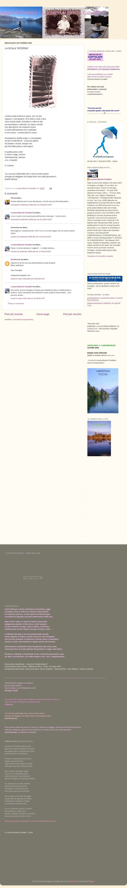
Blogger (91, 881)
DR (12, 198)
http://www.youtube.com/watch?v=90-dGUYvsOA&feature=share (30, 821)
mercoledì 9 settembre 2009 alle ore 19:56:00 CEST (31, 205)
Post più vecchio (72, 314)
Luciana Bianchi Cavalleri (21, 213)
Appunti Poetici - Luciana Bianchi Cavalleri (52, 13)
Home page (43, 314)
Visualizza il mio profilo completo (100, 256)
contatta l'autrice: (94, 92)
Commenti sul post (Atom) (23, 320)
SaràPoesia (15, 259)
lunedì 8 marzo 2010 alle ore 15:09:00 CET (28, 279)
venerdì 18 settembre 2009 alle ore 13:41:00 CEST (31, 237)
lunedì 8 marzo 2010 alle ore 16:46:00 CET (28, 298)
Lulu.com (111, 355)
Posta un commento (16, 304)
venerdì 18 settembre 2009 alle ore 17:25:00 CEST (31, 252)
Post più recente (14, 314)
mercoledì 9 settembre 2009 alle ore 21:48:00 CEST (31, 219)
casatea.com (92, 329)
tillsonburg (73, 881)
